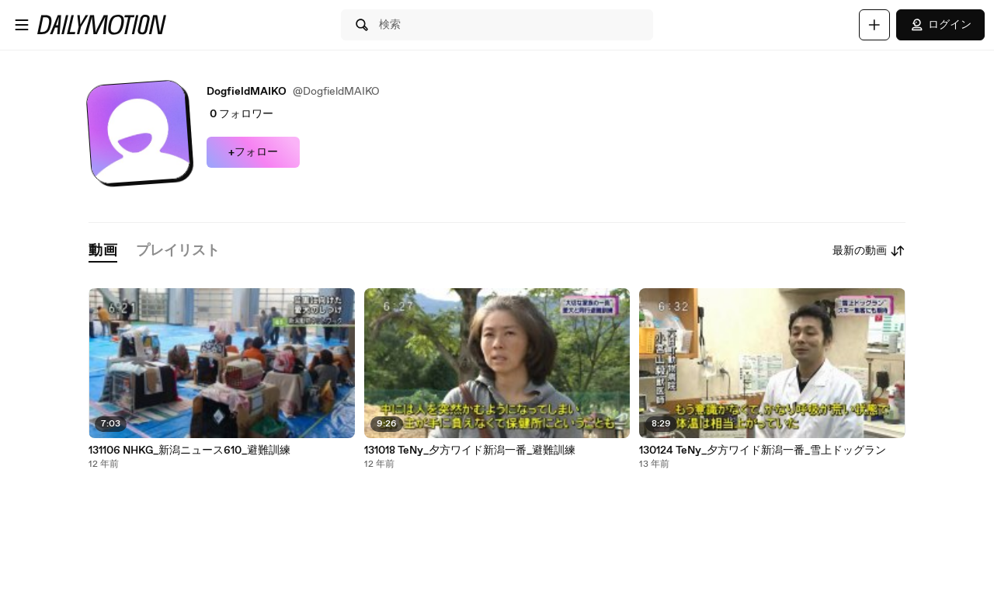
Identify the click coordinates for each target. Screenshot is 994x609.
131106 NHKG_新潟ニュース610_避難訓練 (189, 450)
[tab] (102, 251)
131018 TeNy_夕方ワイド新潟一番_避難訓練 (469, 450)
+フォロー (253, 152)
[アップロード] (874, 24)
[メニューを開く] (21, 24)
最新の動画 (868, 251)
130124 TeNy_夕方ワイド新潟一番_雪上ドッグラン (762, 450)
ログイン (940, 25)
